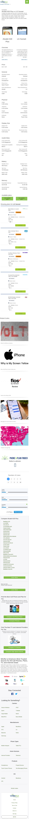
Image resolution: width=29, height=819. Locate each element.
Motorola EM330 (6, 560)
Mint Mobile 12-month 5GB (13, 209)
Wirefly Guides (14, 788)
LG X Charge (6, 547)
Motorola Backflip (7, 551)
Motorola (3, 732)
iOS (2, 781)
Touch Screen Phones (6, 768)
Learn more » (5, 59)
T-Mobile (18, 710)
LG (16, 729)
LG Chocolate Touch (7, 526)
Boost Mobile (19, 716)
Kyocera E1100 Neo (7, 565)
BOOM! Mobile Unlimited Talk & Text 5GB (14, 298)
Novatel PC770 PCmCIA (8, 564)
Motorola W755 (6, 557)
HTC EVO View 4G (7, 539)
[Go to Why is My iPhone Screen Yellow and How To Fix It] (14, 357)
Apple (2, 726)
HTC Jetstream (6, 537)
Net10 (17, 713)
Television (18, 755)
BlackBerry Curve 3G (7, 569)
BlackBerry (18, 726)
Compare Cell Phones (4, 4)
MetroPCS (3, 716)
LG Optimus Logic (7, 549)
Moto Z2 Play (6, 552)
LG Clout (5, 559)
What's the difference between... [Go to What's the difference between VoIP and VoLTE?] (7, 343)
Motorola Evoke (6, 562)
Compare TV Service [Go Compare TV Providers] (14, 647)
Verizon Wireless (5, 707)
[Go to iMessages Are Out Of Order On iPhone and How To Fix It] (14, 409)
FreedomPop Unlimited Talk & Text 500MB (13, 276)
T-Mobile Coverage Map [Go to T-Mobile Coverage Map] (5, 447)
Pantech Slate (6, 546)
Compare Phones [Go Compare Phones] (14, 621)
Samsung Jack (6, 534)
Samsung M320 (6, 541)
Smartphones (4, 765)
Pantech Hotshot (6, 528)
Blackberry (18, 778)
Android (3, 778)
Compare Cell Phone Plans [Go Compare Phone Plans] (14, 617)
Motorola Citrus (6, 532)
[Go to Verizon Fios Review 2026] (14, 383)
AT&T (17, 707)
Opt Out (14, 816)
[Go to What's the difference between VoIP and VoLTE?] (14, 331)
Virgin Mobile (4, 713)
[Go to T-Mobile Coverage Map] (14, 436)
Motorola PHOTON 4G (8, 542)
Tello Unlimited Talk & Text (13, 231)
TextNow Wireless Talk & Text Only (14, 254)
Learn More (14, 577)
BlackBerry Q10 (6, 521)
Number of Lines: (14, 475)
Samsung (3, 735)
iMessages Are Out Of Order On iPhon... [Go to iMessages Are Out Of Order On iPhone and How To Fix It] (8, 421)
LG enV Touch (6, 544)
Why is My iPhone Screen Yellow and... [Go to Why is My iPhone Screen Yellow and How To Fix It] (8, 369)
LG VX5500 (5, 523)
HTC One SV (6, 524)
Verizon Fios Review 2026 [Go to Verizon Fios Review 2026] (6, 395)
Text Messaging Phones (21, 768)
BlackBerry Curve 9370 (8, 554)
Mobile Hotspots (5, 745)
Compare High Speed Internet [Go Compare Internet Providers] (14, 651)
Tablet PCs (18, 745)
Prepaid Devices (20, 765)
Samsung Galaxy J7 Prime (9, 567)
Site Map (14, 813)
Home (14, 799)
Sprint (2, 710)
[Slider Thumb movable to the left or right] (7, 493)
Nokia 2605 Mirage (7, 529)
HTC (2, 729)
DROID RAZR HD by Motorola (9, 536)
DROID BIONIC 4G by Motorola (10, 556)
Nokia (17, 732)
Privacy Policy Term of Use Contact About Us (14, 806)
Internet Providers (5, 755)
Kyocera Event (6, 531)
